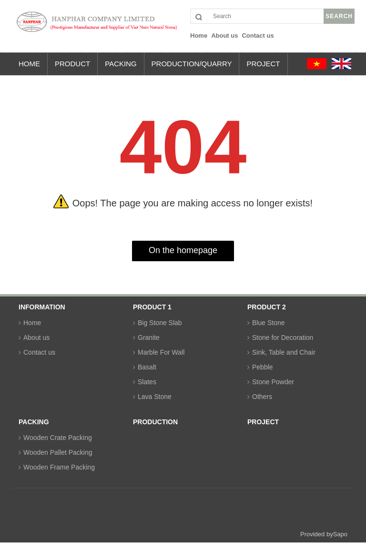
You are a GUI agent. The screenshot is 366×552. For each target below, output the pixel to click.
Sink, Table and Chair (283, 352)
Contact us (39, 352)
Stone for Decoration (282, 337)
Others (262, 396)
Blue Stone (268, 323)
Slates (147, 382)
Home (32, 323)
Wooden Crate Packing (57, 437)
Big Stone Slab (160, 323)
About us (36, 337)
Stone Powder (273, 382)
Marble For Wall (161, 352)
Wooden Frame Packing (59, 467)
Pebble (262, 367)
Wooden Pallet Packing (57, 452)
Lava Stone (155, 396)
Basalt (147, 367)
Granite (149, 337)
